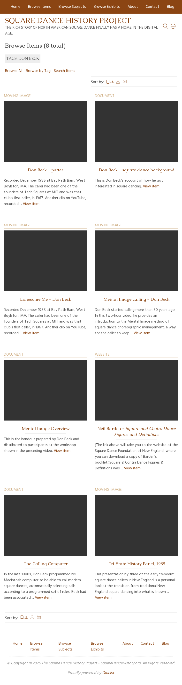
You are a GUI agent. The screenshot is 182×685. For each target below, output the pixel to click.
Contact (152, 7)
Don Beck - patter (45, 170)
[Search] (173, 26)
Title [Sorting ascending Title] (110, 82)
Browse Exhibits (107, 7)
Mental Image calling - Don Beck (136, 299)
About (133, 7)
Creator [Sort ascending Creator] (118, 82)
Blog (170, 7)
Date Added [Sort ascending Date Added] (125, 82)
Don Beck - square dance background (136, 170)
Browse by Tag (38, 71)
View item (31, 204)
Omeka (108, 673)
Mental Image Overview (45, 428)
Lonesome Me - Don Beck (45, 299)
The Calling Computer (45, 563)
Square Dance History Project (68, 20)
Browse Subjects (72, 7)
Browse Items (39, 7)
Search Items (64, 71)
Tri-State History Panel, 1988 (136, 563)
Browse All (13, 71)
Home (15, 7)
